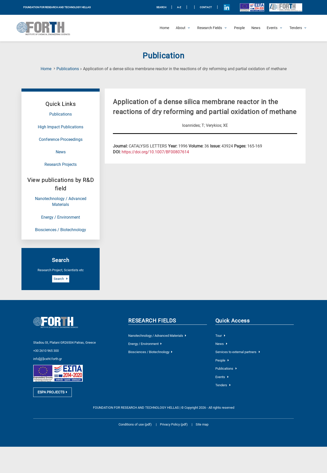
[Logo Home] (46, 28)
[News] (255, 28)
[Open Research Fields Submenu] (209, 28)
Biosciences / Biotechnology (60, 230)
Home (46, 69)
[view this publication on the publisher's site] (155, 152)
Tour (220, 336)
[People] (239, 28)
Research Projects (60, 164)
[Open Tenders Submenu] (295, 28)
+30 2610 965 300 (46, 346)
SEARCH (161, 7)
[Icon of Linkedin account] (226, 7)
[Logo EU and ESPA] (252, 7)
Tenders (223, 385)
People (222, 360)
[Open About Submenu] (180, 28)
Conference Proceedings (61, 139)
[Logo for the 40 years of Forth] (285, 7)
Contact (206, 7)
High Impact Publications (60, 127)
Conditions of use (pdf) (135, 420)
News (61, 152)
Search (60, 279)
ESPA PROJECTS (52, 388)
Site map (202, 420)
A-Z (179, 7)
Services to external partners (237, 352)
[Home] (164, 28)
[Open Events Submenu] (272, 28)
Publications (67, 69)
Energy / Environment (60, 217)
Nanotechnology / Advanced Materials (157, 336)
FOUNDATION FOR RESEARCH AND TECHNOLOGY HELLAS (57, 7)
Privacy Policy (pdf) (174, 420)
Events (222, 377)
